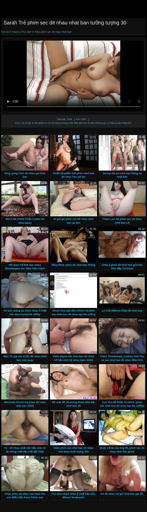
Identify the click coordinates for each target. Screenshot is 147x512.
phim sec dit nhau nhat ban (56, 31)
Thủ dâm (26, 31)
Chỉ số (5, 31)
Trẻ (36, 31)
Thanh (15, 31)
